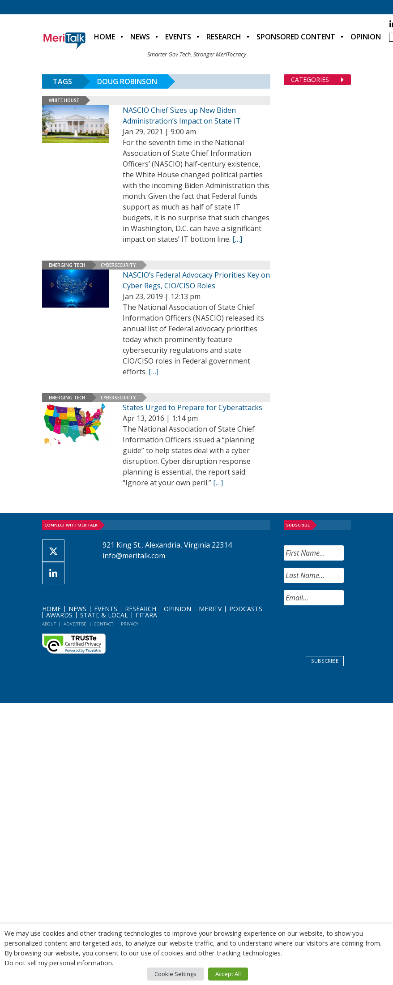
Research (223, 37)
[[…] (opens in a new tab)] (218, 483)
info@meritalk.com (134, 556)
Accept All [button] (228, 974)
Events (178, 37)
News (140, 37)
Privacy (129, 624)
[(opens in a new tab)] (75, 424)
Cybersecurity (118, 265)
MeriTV (210, 608)
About (49, 624)
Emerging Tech (67, 265)
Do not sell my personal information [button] (58, 962)
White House (64, 100)
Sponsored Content (295, 37)
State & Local (104, 615)
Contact (103, 624)
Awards (59, 615)
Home (104, 37)
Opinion (365, 37)
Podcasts (245, 608)
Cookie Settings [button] (175, 974)
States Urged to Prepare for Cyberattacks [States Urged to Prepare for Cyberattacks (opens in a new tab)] (192, 407)
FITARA (146, 615)
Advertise (75, 624)
